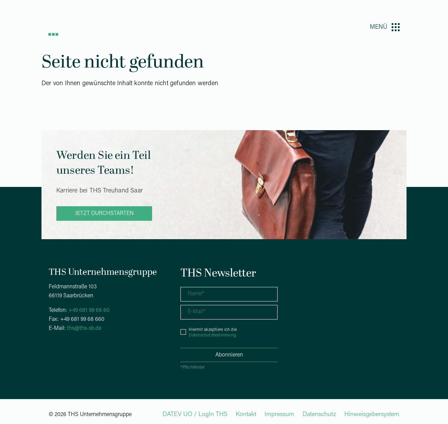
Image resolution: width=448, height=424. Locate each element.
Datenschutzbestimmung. (213, 335)
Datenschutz (319, 414)
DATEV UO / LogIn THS (194, 414)
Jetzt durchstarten (104, 213)
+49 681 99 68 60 (89, 310)
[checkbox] (229, 331)
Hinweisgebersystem (371, 414)
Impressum (279, 414)
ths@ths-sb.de (84, 328)
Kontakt (246, 414)
